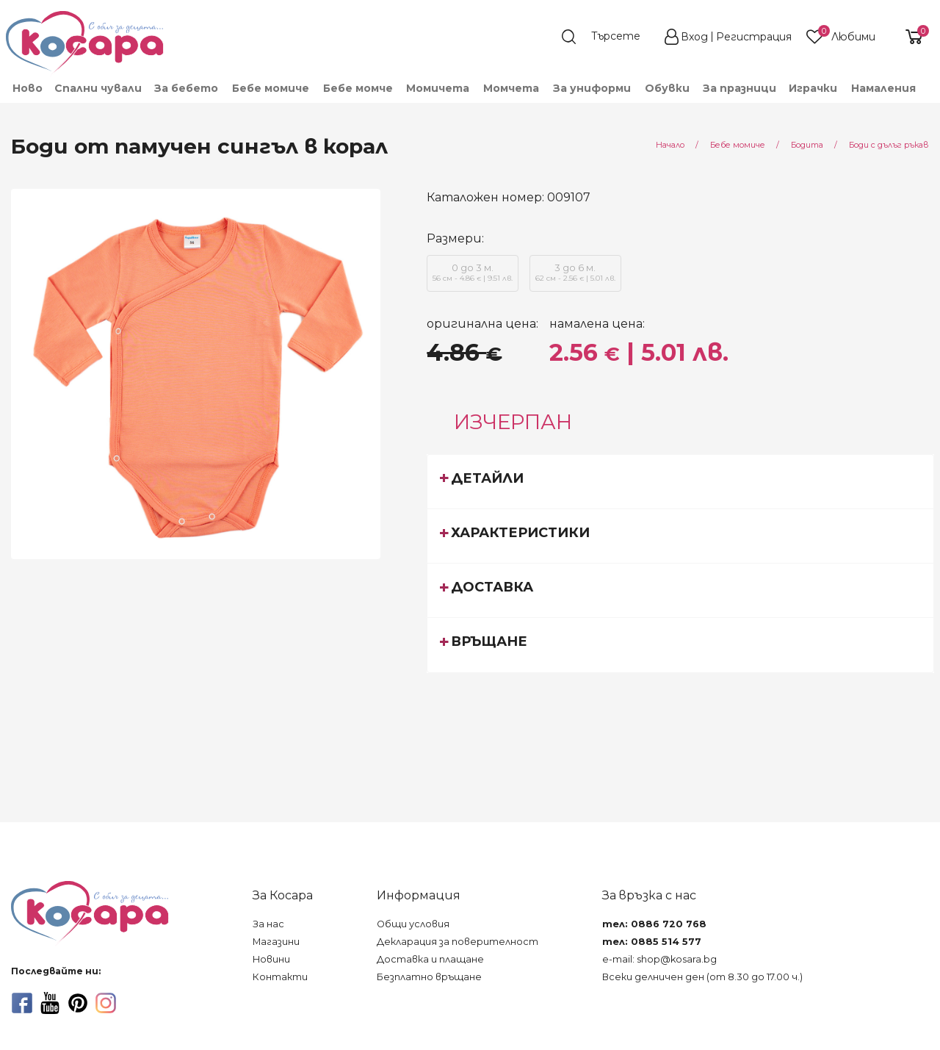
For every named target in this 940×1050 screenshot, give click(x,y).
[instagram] (106, 1003)
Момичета (437, 88)
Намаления (883, 88)
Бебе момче (358, 88)
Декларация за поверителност (457, 941)
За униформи (592, 88)
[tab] (680, 481)
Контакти (280, 976)
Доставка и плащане (430, 959)
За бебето (186, 88)
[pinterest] (78, 1003)
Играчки (813, 88)
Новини (271, 959)
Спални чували (98, 88)
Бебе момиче (270, 88)
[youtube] (50, 1003)
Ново (27, 88)
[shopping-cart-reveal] (908, 36)
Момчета (511, 88)
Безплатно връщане (429, 976)
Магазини (276, 941)
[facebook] (22, 1003)
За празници (739, 88)
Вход (694, 37)
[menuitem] (27, 88)
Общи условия (413, 923)
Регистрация (754, 37)
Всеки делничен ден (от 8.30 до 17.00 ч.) (702, 976)
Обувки (667, 88)
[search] (608, 36)
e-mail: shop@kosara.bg (659, 959)
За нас (268, 923)
